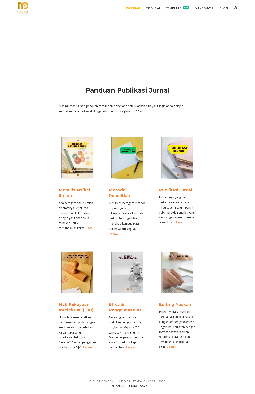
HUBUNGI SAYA (136, 386)
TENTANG (115, 386)
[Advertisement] (127, 46)
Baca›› (90, 228)
